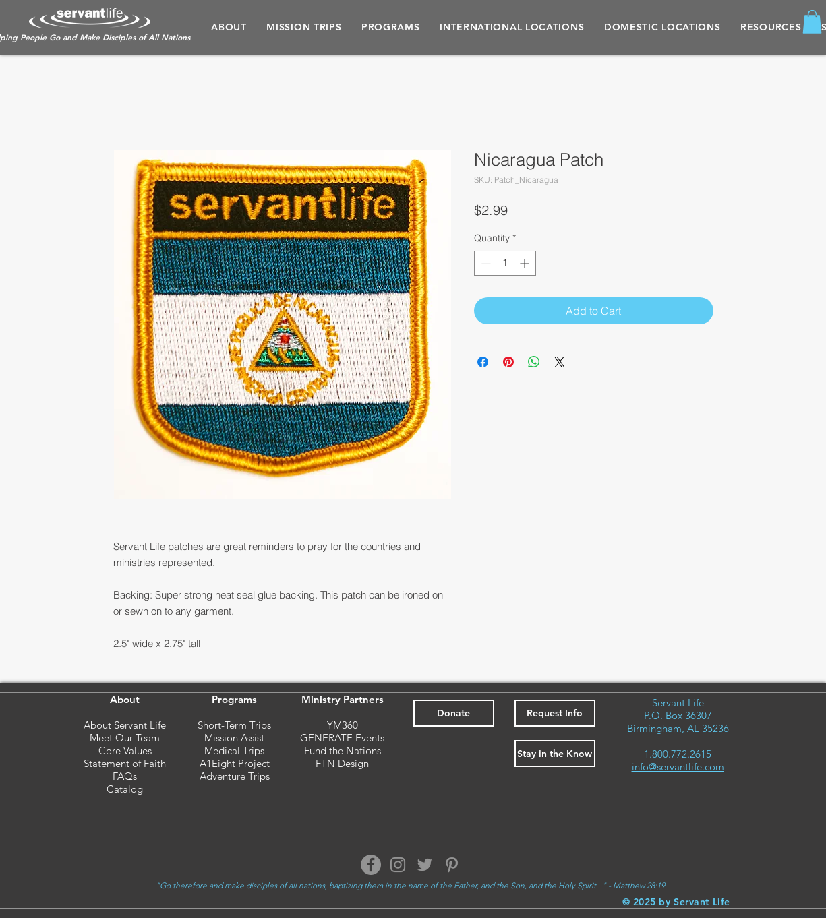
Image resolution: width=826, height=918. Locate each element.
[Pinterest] (452, 865)
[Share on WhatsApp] (534, 362)
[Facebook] (371, 865)
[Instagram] (398, 865)
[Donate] (453, 713)
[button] (390, 27)
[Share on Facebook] (483, 362)
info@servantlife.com (678, 766)
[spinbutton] (505, 263)
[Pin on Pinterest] (508, 362)
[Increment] (525, 263)
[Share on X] (560, 362)
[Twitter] (425, 865)
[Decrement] (484, 263)
